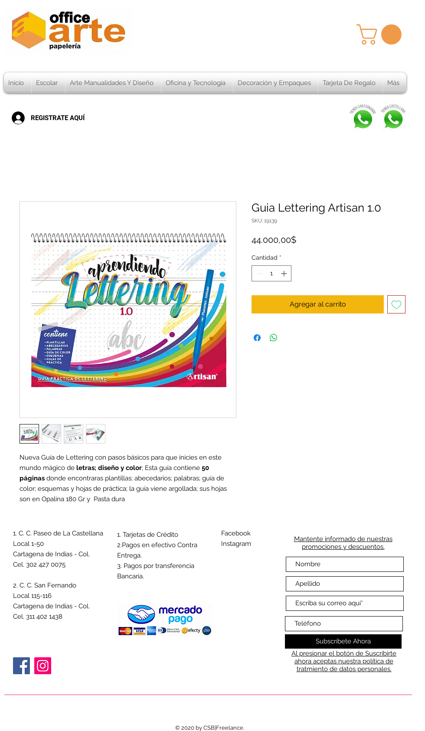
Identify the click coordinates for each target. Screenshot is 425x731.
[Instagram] (42, 665)
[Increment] (284, 273)
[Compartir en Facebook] (257, 338)
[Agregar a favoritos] (396, 304)
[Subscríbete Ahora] (343, 641)
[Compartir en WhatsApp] (273, 338)
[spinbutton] (271, 273)
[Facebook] (21, 665)
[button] (381, 34)
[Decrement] (258, 273)
